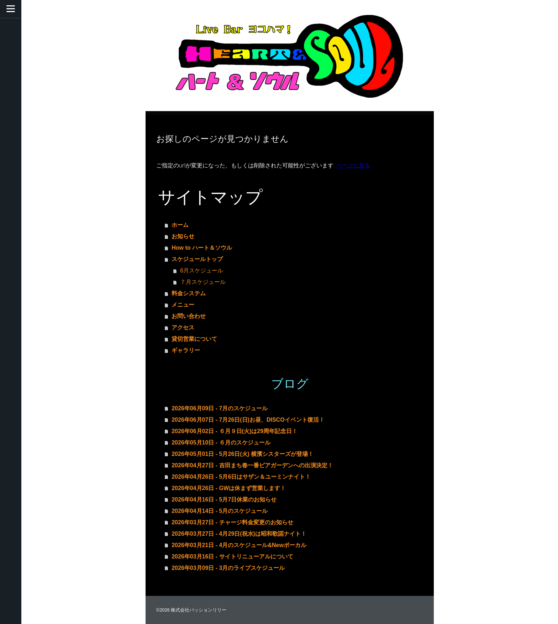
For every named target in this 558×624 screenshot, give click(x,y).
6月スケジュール (201, 270)
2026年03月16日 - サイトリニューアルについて (232, 556)
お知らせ (183, 236)
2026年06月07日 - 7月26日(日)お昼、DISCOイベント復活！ (248, 420)
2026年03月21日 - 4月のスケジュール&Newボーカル (239, 545)
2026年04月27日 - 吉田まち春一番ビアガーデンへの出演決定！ (252, 465)
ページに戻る (353, 165)
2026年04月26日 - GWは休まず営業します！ (229, 488)
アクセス (183, 327)
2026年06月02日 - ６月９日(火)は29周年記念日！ (235, 431)
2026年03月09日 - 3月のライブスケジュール (228, 568)
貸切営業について (194, 339)
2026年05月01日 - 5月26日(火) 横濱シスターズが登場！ (243, 454)
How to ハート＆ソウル (202, 248)
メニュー (183, 305)
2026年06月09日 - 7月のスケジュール (220, 408)
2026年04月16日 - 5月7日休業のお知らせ (224, 499)
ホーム (180, 225)
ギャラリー (186, 350)
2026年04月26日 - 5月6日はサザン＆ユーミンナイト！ (241, 477)
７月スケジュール (203, 282)
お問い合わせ (189, 316)
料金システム (189, 293)
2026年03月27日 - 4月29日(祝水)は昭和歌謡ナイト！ (239, 534)
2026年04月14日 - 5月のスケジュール (220, 511)
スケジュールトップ (197, 259)
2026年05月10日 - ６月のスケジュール (221, 443)
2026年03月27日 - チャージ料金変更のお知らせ (232, 522)
